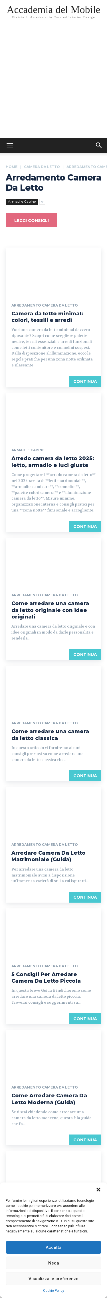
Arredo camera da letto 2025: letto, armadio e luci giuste (52, 461)
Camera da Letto (42, 167)
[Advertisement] (53, 81)
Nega (53, 1263)
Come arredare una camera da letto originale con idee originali (50, 610)
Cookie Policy (53, 1291)
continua (85, 381)
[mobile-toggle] (10, 145)
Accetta (54, 1247)
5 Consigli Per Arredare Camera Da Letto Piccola (46, 977)
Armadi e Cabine (22, 202)
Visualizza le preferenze (53, 1278)
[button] (98, 1189)
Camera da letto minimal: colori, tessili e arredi (47, 317)
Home (11, 167)
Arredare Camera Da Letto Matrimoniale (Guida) (48, 856)
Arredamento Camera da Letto (44, 305)
